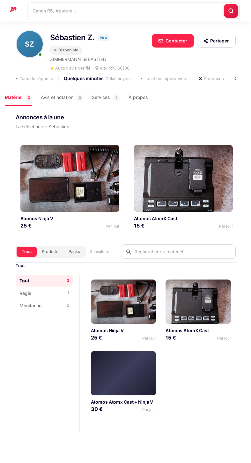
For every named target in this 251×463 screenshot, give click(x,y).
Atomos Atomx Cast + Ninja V (122, 401)
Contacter (173, 40)
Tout (20, 264)
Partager (216, 40)
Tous (27, 250)
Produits (50, 250)
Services (106, 97)
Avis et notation (62, 97)
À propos (138, 97)
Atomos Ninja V (36, 217)
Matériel (18, 97)
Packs (74, 250)
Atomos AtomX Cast (154, 217)
